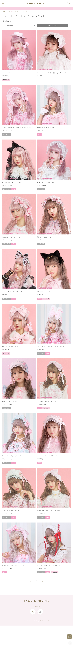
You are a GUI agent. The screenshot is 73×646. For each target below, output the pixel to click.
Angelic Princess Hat (9, 73)
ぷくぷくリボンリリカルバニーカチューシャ (50, 346)
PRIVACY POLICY (36, 636)
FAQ (36, 621)
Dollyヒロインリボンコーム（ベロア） (49, 510)
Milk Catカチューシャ (43, 291)
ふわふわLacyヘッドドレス (10, 510)
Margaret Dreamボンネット (45, 127)
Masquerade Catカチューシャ (11, 182)
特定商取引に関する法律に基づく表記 (36, 633)
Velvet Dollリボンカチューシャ (46, 401)
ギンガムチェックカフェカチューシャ (13, 565)
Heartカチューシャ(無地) (10, 401)
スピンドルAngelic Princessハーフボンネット (16, 127)
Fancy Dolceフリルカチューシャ (12, 456)
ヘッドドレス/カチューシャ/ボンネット (20, 11)
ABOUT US (36, 627)
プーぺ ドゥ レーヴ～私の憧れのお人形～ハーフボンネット (53, 73)
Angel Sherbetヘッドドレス (45, 182)
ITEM (9, 11)
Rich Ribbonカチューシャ (10, 346)
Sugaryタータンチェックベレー (12, 237)
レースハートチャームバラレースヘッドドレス (51, 456)
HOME (4, 11)
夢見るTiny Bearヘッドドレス (46, 237)
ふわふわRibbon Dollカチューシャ (13, 291)
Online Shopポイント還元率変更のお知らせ (36, 8)
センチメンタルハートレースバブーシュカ (50, 565)
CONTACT (36, 624)
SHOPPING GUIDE (36, 618)
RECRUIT (36, 630)
